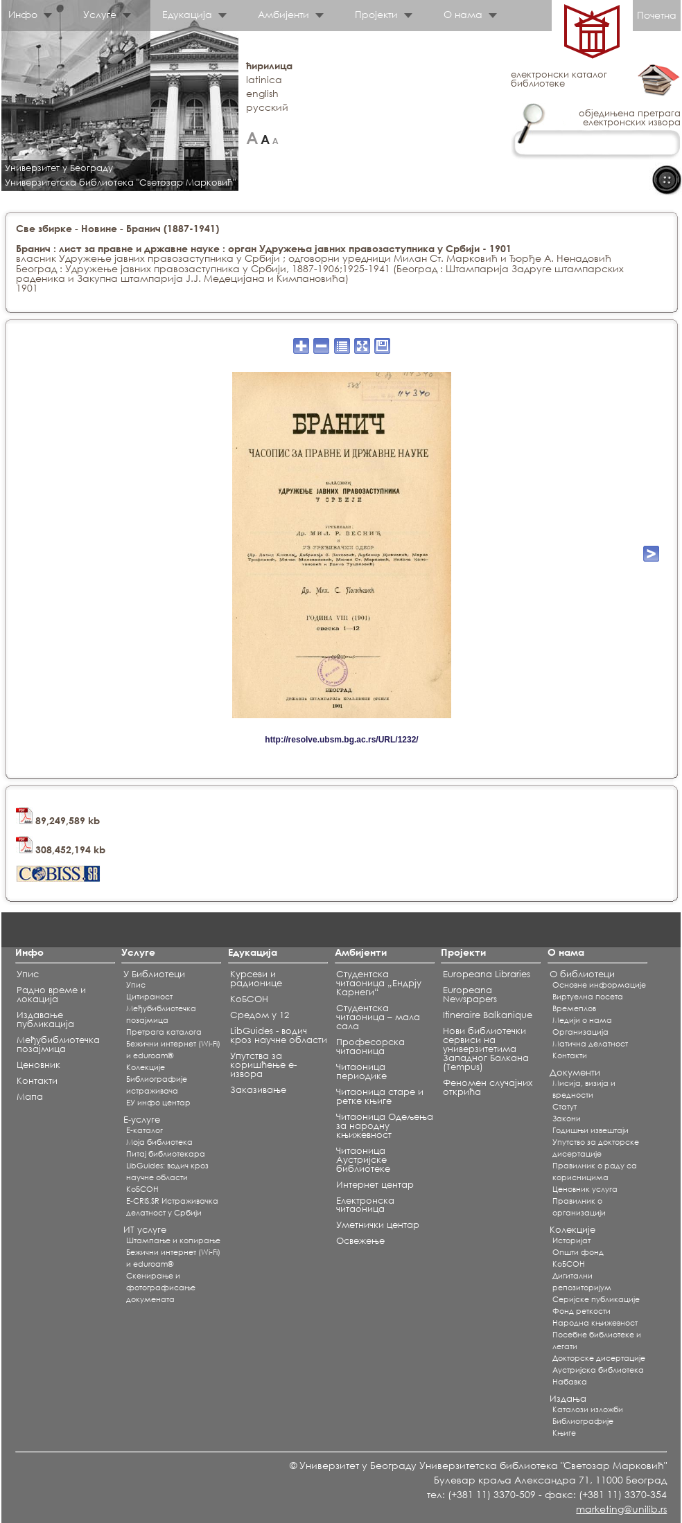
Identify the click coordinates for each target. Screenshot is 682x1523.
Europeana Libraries (486, 974)
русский (267, 107)
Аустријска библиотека (598, 1369)
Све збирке (44, 228)
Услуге (99, 14)
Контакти (37, 1081)
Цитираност (149, 996)
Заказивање (258, 1090)
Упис (28, 974)
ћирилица (269, 65)
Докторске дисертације (598, 1358)
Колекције (572, 1230)
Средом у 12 (259, 1015)
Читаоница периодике (361, 1071)
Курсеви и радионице (256, 978)
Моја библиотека (159, 1142)
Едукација (187, 14)
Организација (580, 1031)
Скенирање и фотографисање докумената (160, 1287)
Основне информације (599, 984)
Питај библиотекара (165, 1153)
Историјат (571, 1240)
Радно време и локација (51, 994)
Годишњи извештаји (590, 1130)
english (262, 93)
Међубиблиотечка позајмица (58, 1044)
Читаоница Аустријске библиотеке (363, 1160)
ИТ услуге (144, 1230)
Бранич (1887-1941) (172, 228)
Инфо (22, 14)
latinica (264, 79)
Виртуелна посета (587, 996)
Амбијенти (283, 14)
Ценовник (38, 1065)
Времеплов (574, 1008)
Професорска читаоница (370, 1046)
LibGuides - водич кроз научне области (278, 1035)
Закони (566, 1118)
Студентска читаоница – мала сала (378, 1017)
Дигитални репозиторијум (581, 1281)
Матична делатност (590, 1043)
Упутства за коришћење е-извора (263, 1065)
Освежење (360, 1241)
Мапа (30, 1097)
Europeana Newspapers (470, 994)
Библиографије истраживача (156, 1085)
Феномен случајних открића (487, 1087)
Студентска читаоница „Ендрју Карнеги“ (378, 983)
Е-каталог (144, 1130)
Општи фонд (578, 1252)
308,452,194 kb (60, 849)
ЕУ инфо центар (158, 1102)
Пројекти (376, 14)
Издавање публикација (45, 1019)
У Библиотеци (154, 974)
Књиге (564, 1433)
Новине (99, 228)
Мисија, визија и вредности (583, 1089)
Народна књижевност (595, 1322)
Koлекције (145, 1067)
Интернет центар (375, 1185)
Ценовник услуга (585, 1189)
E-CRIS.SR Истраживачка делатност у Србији (172, 1206)
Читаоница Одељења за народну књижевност (384, 1126)
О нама (463, 14)
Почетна (656, 14)
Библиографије (582, 1421)
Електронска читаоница (365, 1205)
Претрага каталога (164, 1031)
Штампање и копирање (173, 1240)
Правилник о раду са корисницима (594, 1171)
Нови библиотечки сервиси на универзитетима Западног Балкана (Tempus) (486, 1049)
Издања (568, 1399)
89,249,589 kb (58, 820)
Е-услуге (141, 1119)
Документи (575, 1072)
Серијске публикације (596, 1299)
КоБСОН (142, 1189)
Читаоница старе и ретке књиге (379, 1096)
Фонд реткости (581, 1311)
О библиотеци (582, 974)
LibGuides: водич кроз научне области (167, 1171)
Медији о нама (582, 1020)
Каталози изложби (587, 1409)
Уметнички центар (377, 1225)
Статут (564, 1106)
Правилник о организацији (579, 1206)
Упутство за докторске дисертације (595, 1148)
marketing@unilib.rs (621, 1508)
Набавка (569, 1381)
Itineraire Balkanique (487, 1015)
